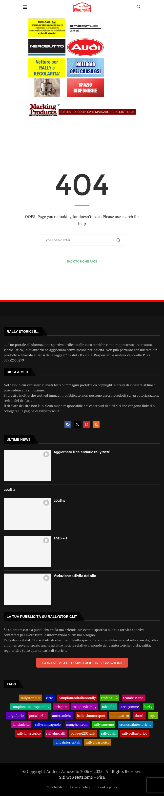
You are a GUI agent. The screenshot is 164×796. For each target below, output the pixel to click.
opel (153, 715)
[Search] (138, 7)
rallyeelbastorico (134, 733)
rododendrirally (85, 706)
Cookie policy (108, 787)
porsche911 (38, 715)
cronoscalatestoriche (135, 724)
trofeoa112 (109, 698)
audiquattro (120, 715)
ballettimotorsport (91, 715)
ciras (49, 698)
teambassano (133, 698)
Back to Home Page (82, 261)
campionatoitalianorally (77, 698)
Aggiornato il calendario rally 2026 (82, 452)
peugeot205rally (83, 733)
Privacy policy (80, 787)
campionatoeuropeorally (30, 706)
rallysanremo (104, 724)
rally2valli (108, 733)
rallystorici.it (31, 698)
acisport (61, 706)
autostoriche (61, 715)
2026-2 (9, 490)
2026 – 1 (60, 538)
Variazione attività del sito (75, 576)
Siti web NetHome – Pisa (82, 777)
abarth (139, 715)
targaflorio (15, 715)
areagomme (130, 706)
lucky (148, 706)
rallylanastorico (29, 733)
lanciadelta (21, 724)
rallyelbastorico (97, 742)
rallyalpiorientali (68, 742)
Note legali (54, 787)
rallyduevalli (55, 733)
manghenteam (77, 724)
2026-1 (59, 501)
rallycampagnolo (48, 724)
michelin (109, 706)
